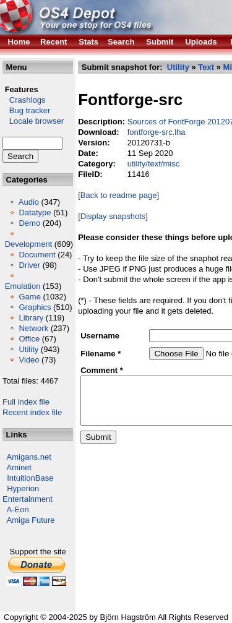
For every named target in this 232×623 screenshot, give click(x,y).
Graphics (35, 307)
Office (29, 338)
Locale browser (33, 121)
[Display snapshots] (113, 216)
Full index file (25, 401)
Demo (29, 223)
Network (33, 328)
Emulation (23, 286)
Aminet (19, 467)
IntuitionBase (30, 478)
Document (37, 254)
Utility (28, 349)
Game (29, 296)
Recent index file (32, 412)
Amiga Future (31, 520)
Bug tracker (26, 110)
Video (29, 359)
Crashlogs (23, 100)
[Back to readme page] (118, 195)
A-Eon (18, 509)
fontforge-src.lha (156, 132)
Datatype (35, 212)
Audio (29, 202)
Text (206, 67)
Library (31, 317)
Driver (29, 265)
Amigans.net (29, 457)
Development (29, 244)
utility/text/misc (153, 163)
